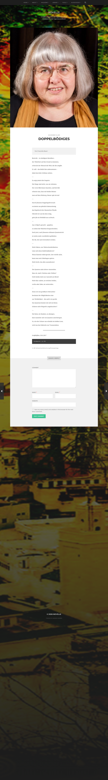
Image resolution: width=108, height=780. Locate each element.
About (34, 2)
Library (55, 2)
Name (34, 392)
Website (35, 401)
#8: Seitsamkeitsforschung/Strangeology (46, 348)
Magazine (44, 2)
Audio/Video (75, 2)
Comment (35, 367)
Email (57, 392)
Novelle (54, 12)
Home (25, 2)
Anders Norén (57, 467)
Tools (64, 2)
